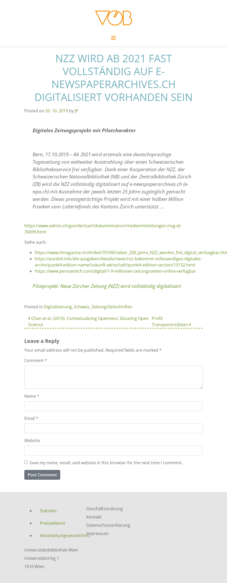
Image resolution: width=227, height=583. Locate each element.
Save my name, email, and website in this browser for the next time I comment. (106, 463)
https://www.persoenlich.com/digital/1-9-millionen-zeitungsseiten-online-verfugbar (115, 271)
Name (31, 396)
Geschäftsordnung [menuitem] (104, 508)
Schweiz (81, 307)
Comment (35, 360)
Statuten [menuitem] (48, 511)
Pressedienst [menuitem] (52, 523)
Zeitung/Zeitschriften (112, 307)
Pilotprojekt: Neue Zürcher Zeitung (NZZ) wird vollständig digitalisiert (107, 285)
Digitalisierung (58, 307)
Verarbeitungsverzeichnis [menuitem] (59, 535)
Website (32, 440)
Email (31, 418)
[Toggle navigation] (113, 39)
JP (76, 111)
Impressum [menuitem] (97, 533)
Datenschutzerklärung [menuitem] (108, 525)
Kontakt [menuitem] (94, 517)
